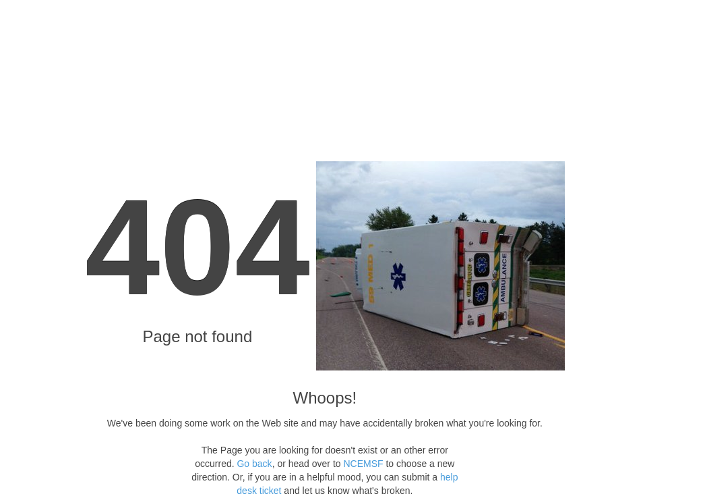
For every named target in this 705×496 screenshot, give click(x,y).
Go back (254, 463)
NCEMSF (363, 463)
